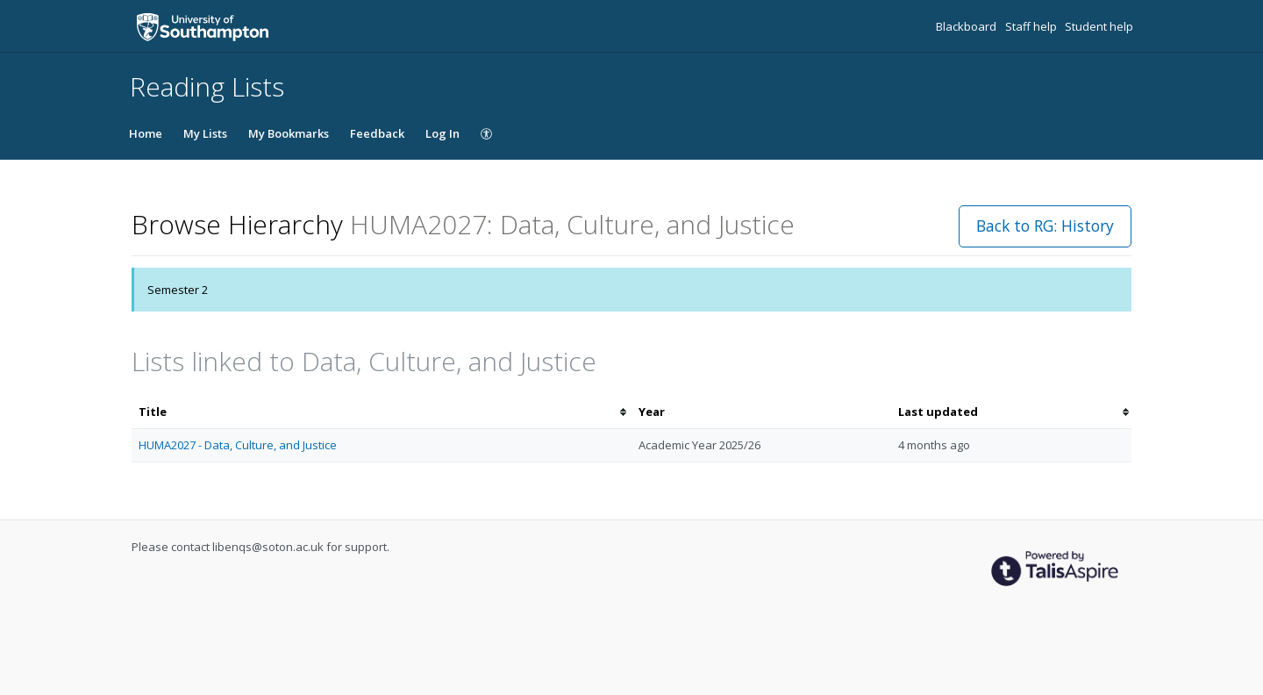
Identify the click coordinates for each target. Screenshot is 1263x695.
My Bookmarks (288, 133)
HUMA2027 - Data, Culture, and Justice (238, 445)
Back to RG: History (1045, 225)
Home (145, 133)
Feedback (377, 133)
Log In (442, 133)
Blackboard (967, 26)
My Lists (205, 133)
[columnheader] (382, 412)
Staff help (1032, 26)
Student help (1099, 26)
